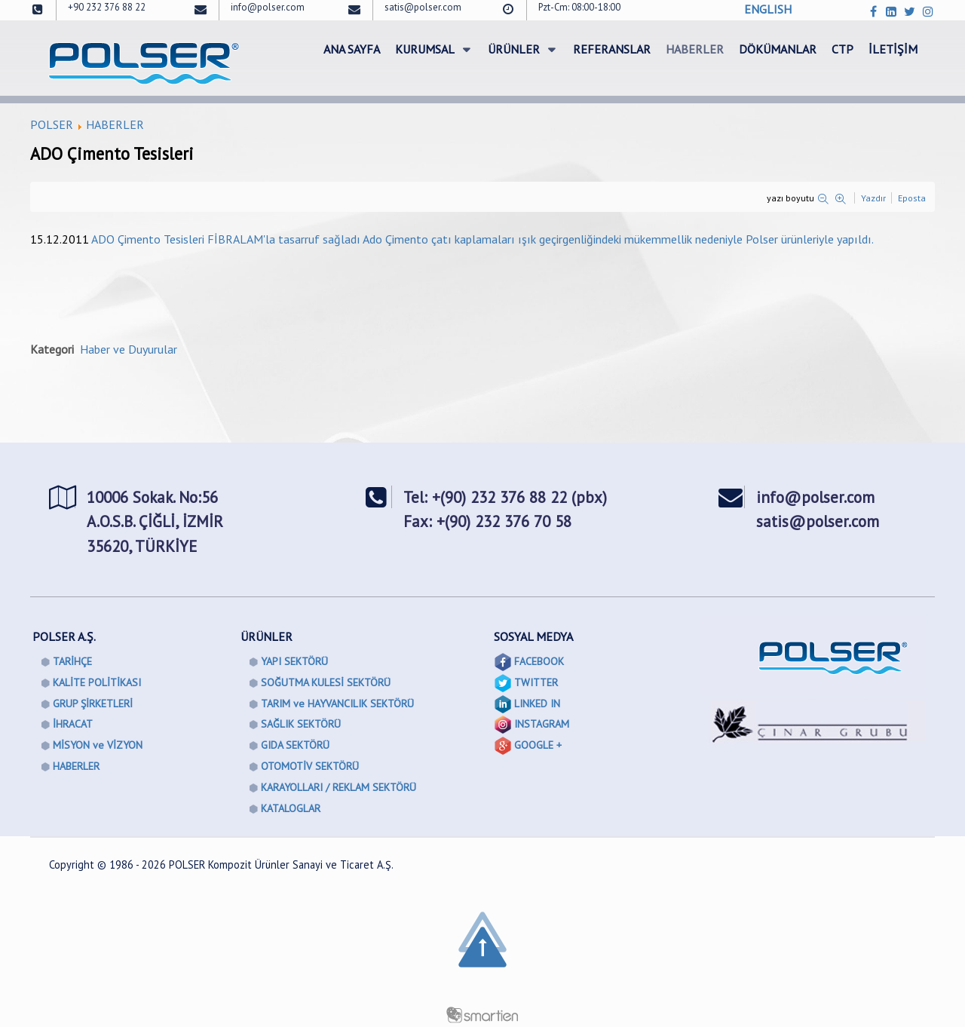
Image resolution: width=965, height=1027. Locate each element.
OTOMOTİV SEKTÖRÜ (310, 766)
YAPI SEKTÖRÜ (294, 661)
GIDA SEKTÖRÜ (295, 745)
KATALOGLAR (290, 808)
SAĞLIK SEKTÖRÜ (301, 724)
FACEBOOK (539, 661)
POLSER (51, 124)
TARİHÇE (72, 661)
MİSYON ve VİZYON (97, 745)
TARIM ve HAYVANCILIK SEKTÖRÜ (337, 703)
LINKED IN (537, 703)
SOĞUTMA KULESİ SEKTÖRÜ (326, 682)
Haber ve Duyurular (128, 349)
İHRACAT (73, 724)
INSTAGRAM (541, 724)
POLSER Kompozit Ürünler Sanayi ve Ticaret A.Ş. (281, 864)
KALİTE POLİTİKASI (97, 682)
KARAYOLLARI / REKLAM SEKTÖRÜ (338, 787)
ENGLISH (768, 9)
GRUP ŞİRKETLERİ (93, 703)
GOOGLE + (538, 745)
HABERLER (115, 124)
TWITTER (536, 682)
